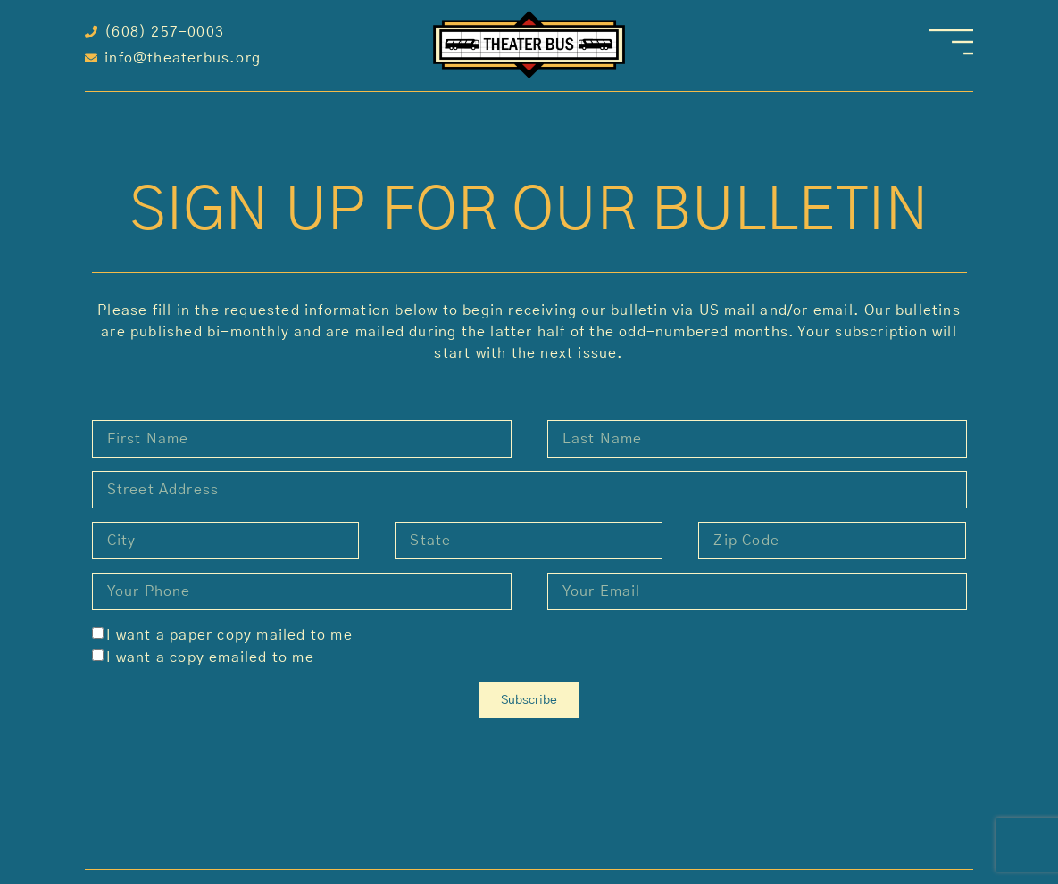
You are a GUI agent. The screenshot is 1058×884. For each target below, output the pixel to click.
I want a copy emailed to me (209, 657)
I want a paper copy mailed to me (229, 635)
